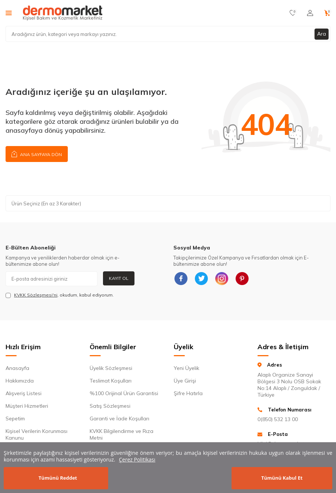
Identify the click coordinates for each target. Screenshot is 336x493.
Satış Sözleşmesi (110, 406)
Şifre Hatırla (188, 393)
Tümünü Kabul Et (281, 477)
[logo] (62, 13)
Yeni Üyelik (186, 368)
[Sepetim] (327, 13)
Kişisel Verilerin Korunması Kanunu (36, 434)
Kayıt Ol (119, 278)
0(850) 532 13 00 (277, 419)
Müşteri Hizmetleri (27, 406)
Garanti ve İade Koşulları (119, 418)
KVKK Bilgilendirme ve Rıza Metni (121, 434)
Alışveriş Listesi (23, 393)
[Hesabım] (310, 13)
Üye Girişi (185, 380)
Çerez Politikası (137, 459)
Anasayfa (17, 368)
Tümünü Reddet (58, 477)
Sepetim (15, 418)
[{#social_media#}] (180, 278)
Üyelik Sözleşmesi (111, 368)
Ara (321, 33)
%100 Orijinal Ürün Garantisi (124, 393)
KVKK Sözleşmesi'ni (35, 295)
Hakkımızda (20, 380)
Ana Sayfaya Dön (36, 153)
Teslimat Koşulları (111, 380)
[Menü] (9, 12)
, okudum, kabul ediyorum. (60, 295)
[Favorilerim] (293, 13)
